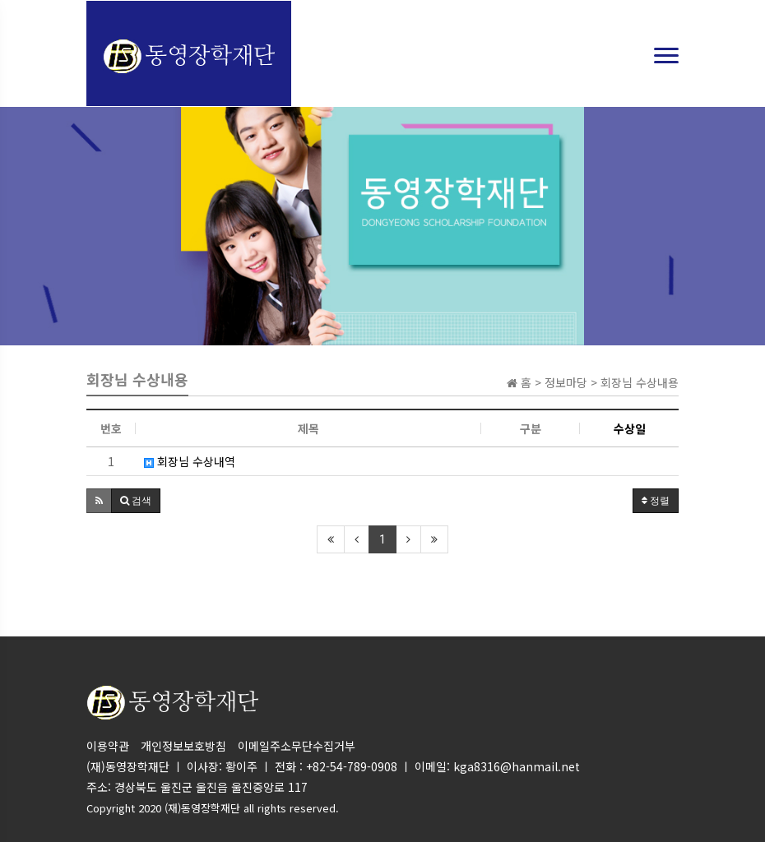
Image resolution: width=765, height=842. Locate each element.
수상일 (630, 428)
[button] (99, 500)
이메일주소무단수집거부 (296, 746)
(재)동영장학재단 (202, 808)
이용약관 (107, 746)
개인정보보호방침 (183, 746)
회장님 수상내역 (189, 461)
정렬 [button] (656, 501)
